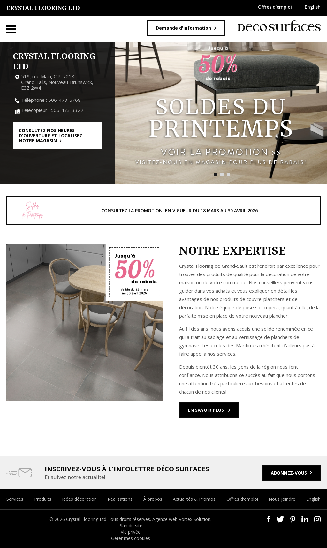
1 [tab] (215, 174)
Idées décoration (79, 499)
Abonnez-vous (289, 473)
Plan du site (130, 525)
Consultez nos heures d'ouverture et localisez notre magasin (50, 135)
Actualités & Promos (194, 499)
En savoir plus (206, 410)
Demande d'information (183, 28)
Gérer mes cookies (130, 538)
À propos (152, 499)
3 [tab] (228, 174)
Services (14, 499)
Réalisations (120, 499)
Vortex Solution (194, 519)
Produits (42, 499)
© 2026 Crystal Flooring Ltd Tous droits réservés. (100, 519)
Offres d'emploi (275, 7)
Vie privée (131, 532)
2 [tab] (222, 174)
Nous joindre (282, 499)
